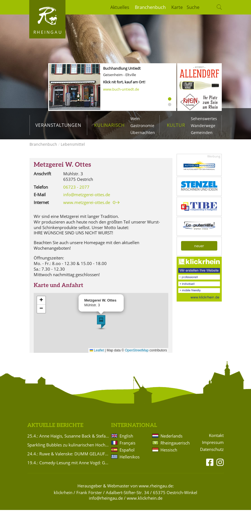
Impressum (213, 447)
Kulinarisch (109, 125)
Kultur (176, 125)
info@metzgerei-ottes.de (86, 199)
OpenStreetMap (137, 355)
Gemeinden (202, 132)
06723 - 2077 (76, 192)
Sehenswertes (204, 118)
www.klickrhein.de (144, 503)
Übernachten (142, 132)
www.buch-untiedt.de (121, 89)
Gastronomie (142, 125)
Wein (135, 118)
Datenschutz (212, 454)
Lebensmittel (73, 149)
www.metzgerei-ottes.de (86, 207)
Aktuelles (119, 7)
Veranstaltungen (58, 125)
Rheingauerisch (174, 448)
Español (127, 455)
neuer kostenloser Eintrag (199, 252)
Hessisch (168, 455)
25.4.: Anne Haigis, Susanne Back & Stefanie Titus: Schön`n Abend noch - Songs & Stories (68, 441)
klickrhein (63, 497)
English (126, 441)
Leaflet (97, 355)
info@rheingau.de (106, 503)
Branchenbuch (150, 7)
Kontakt (216, 440)
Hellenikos (130, 462)
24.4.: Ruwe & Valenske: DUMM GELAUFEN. (68, 458)
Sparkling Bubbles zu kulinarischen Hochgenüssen (68, 450)
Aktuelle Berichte (55, 430)
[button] (101, 327)
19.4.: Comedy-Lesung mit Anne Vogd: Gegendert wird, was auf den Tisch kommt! (68, 467)
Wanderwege (203, 125)
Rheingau (48, 32)
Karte (177, 7)
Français (127, 448)
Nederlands (171, 441)
